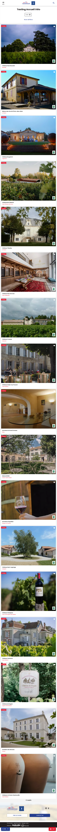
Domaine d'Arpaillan (7, 521)
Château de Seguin (7, 704)
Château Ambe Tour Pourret (10, 385)
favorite (54, 26)
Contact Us (39, 815)
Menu (3, 3)
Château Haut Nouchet (8, 65)
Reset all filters (28, 20)
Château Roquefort (7, 157)
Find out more (17, 815)
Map (53, 829)
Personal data (10, 823)
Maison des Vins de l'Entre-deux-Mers (12, 111)
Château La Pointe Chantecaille (11, 795)
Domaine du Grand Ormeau (9, 430)
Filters (4, 829)
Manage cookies (25, 823)
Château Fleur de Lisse (8, 293)
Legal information (17, 823)
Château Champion (7, 613)
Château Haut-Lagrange (9, 567)
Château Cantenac (7, 658)
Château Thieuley (7, 248)
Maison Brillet (6, 476)
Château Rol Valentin (8, 202)
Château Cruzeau (7, 339)
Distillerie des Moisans (8, 749)
